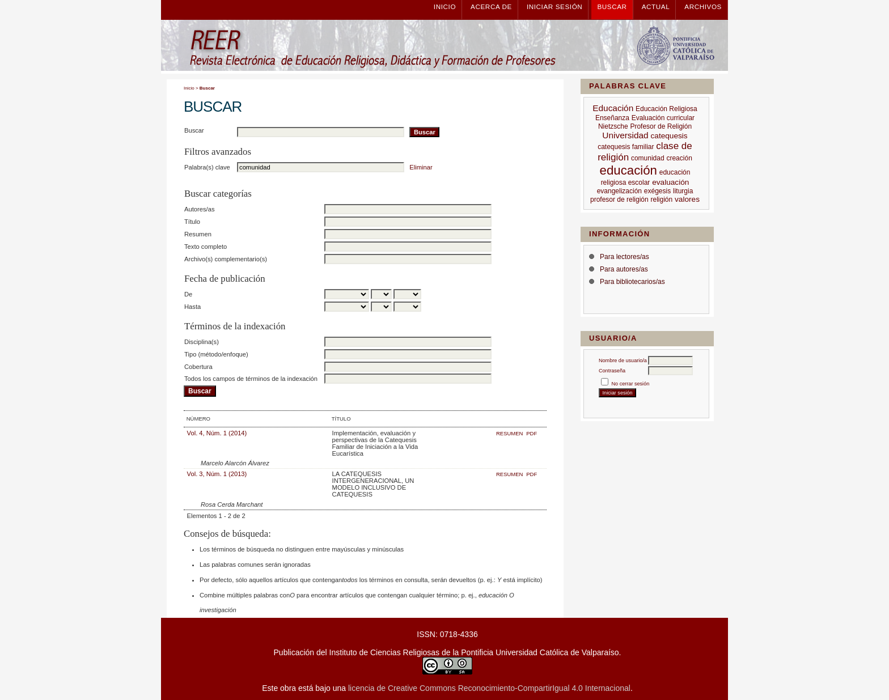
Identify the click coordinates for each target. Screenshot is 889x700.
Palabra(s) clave (207, 167)
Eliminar (420, 167)
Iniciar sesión (554, 6)
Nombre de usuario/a (623, 360)
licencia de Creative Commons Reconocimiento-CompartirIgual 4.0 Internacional (489, 688)
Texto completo (205, 246)
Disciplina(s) (201, 341)
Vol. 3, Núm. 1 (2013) (217, 473)
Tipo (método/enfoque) (216, 354)
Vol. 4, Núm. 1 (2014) (217, 433)
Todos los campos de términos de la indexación (251, 378)
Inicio (445, 6)
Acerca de (491, 6)
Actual (656, 6)
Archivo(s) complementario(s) (225, 259)
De (188, 294)
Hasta (192, 306)
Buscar (611, 6)
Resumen (197, 234)
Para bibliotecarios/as (632, 282)
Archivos (703, 6)
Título (192, 221)
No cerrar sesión (631, 384)
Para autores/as (624, 269)
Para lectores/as (624, 257)
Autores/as (199, 209)
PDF (531, 433)
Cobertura (198, 366)
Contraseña (612, 371)
